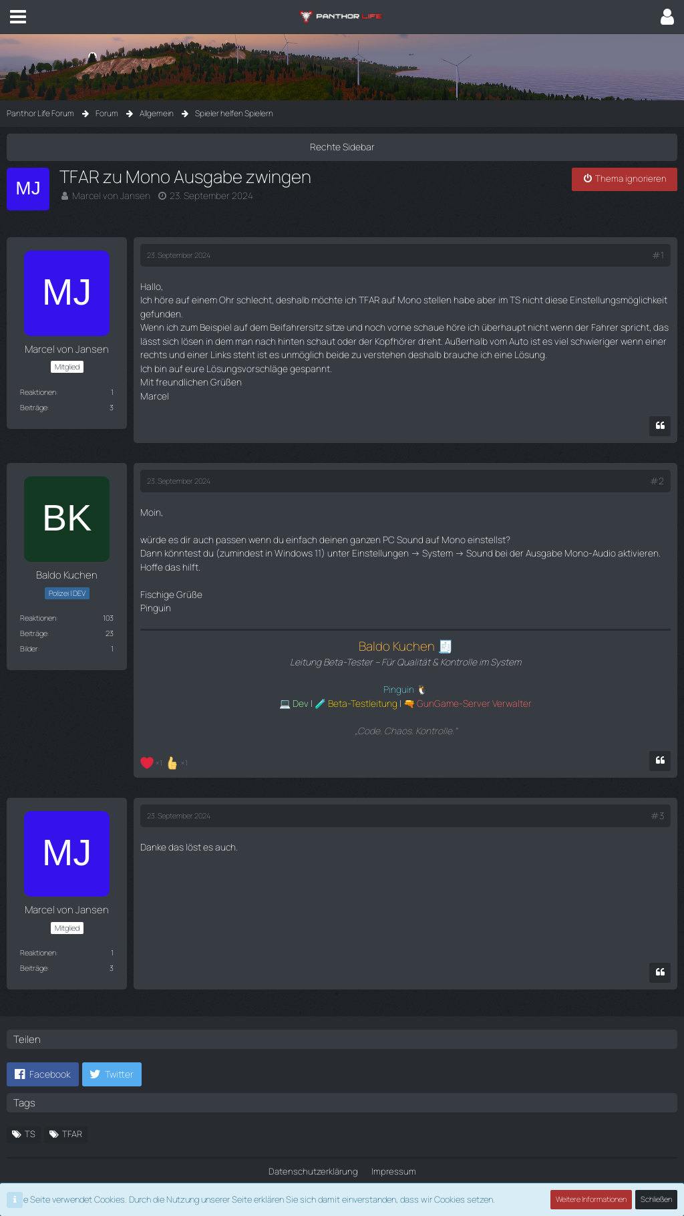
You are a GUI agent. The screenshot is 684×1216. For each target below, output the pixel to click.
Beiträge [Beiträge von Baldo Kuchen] (33, 616)
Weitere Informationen (591, 1200)
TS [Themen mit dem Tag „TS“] (30, 1105)
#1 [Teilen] (658, 254)
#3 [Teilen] (657, 788)
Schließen (656, 1200)
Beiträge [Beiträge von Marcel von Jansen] (33, 405)
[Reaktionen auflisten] (165, 733)
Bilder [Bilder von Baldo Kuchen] (29, 632)
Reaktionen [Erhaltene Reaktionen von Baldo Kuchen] (38, 601)
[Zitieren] (660, 410)
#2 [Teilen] (657, 465)
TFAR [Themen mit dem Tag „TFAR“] (72, 1105)
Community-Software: (342, 1177)
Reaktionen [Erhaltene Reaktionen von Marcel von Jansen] (38, 390)
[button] (18, 16)
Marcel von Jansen (107, 194)
